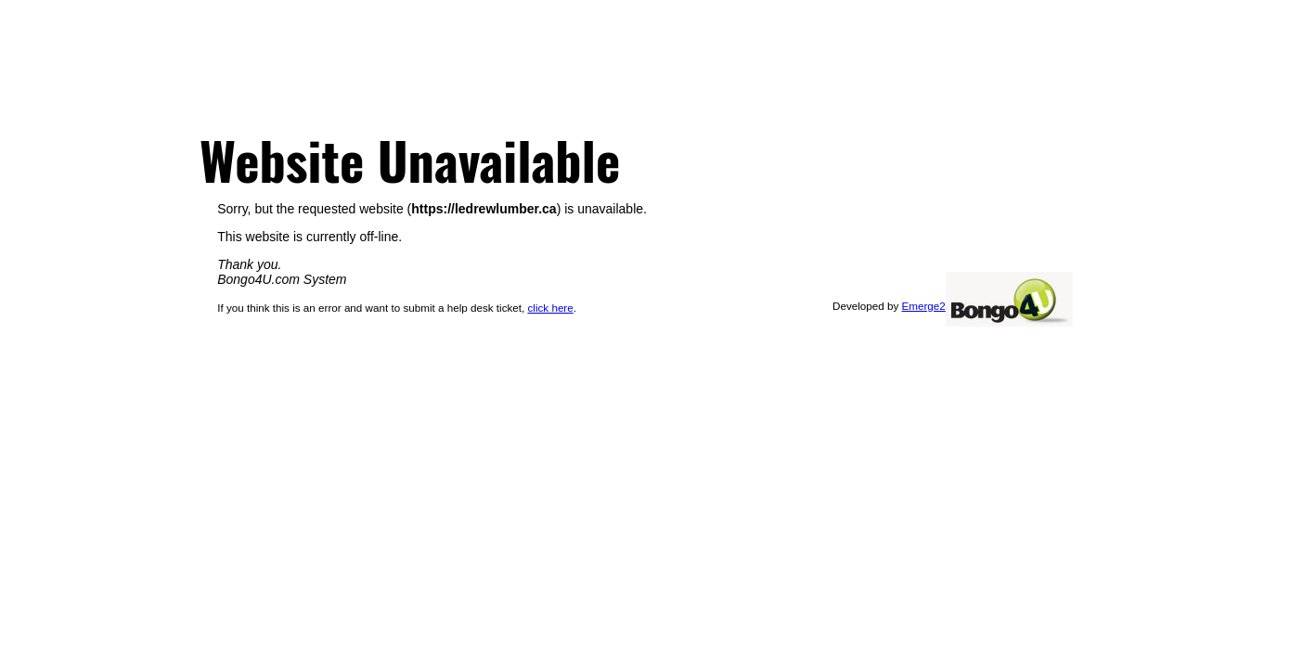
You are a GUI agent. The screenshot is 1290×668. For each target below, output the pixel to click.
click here (551, 308)
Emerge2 (924, 306)
